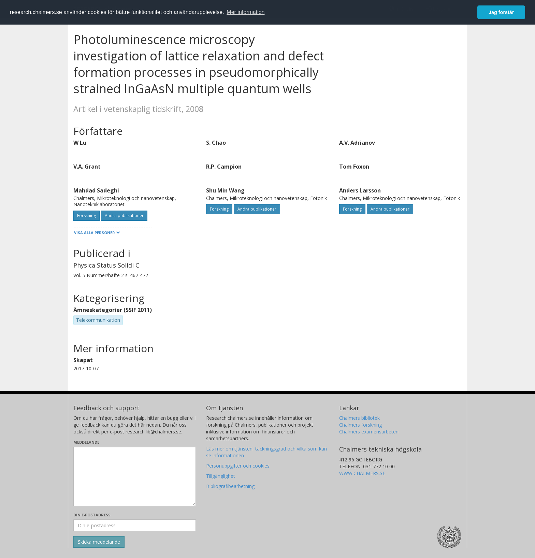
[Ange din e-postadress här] (134, 525)
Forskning (86, 215)
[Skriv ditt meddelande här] (134, 476)
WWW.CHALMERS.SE (362, 473)
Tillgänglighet (220, 476)
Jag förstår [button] (501, 12)
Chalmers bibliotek (359, 418)
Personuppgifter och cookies (238, 465)
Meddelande (86, 442)
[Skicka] (99, 542)
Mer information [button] (245, 12)
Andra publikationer (124, 215)
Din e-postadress (92, 514)
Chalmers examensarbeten (369, 431)
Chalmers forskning (360, 424)
